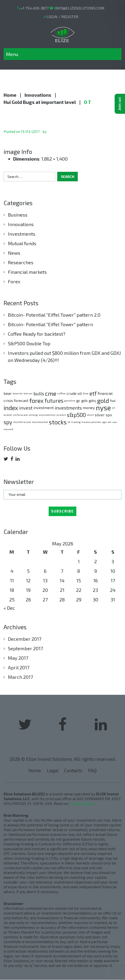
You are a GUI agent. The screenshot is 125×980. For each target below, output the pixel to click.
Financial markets (27, 272)
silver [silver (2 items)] (100, 414)
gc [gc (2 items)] (78, 400)
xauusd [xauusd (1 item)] (8, 429)
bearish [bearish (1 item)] (18, 393)
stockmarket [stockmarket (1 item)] (40, 421)
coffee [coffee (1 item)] (61, 393)
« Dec (9, 608)
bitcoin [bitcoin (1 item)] (28, 393)
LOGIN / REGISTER (62, 16)
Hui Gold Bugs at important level (40, 102)
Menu (12, 54)
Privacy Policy (82, 803)
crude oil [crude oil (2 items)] (74, 393)
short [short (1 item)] (90, 414)
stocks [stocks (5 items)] (58, 422)
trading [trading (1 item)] (76, 421)
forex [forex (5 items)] (36, 400)
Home (10, 95)
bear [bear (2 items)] (8, 393)
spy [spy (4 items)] (8, 422)
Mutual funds (22, 243)
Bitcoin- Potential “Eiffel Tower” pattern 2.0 (54, 315)
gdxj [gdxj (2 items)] (92, 400)
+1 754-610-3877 (35, 8)
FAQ (93, 770)
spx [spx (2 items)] (109, 414)
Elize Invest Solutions (49, 759)
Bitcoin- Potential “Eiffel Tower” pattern (50, 324)
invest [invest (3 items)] (25, 408)
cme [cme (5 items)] (50, 393)
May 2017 (18, 658)
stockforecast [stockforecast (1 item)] (22, 421)
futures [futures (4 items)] (54, 400)
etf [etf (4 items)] (93, 393)
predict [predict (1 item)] (61, 414)
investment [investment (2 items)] (43, 407)
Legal (52, 770)
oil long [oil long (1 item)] (33, 414)
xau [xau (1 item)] (114, 421)
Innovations (38, 95)
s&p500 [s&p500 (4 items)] (76, 414)
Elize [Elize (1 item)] (86, 393)
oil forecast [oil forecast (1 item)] (20, 414)
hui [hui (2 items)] (112, 400)
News (14, 253)
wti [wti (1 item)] (109, 421)
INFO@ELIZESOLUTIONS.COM (79, 8)
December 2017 (24, 639)
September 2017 (25, 648)
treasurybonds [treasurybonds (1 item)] (91, 421)
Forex (14, 281)
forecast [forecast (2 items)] (21, 400)
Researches (20, 262)
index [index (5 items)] (11, 407)
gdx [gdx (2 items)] (84, 400)
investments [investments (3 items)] (68, 408)
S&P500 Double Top (29, 343)
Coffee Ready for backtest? (36, 334)
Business (17, 215)
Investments (21, 234)
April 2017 (18, 667)
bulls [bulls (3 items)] (38, 393)
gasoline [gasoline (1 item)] (69, 400)
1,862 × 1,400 (54, 159)
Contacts (73, 770)
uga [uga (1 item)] (104, 421)
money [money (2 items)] (89, 407)
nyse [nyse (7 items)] (103, 407)
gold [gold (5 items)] (103, 400)
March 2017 (20, 677)
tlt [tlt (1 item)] (69, 421)
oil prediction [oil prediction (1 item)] (47, 414)
